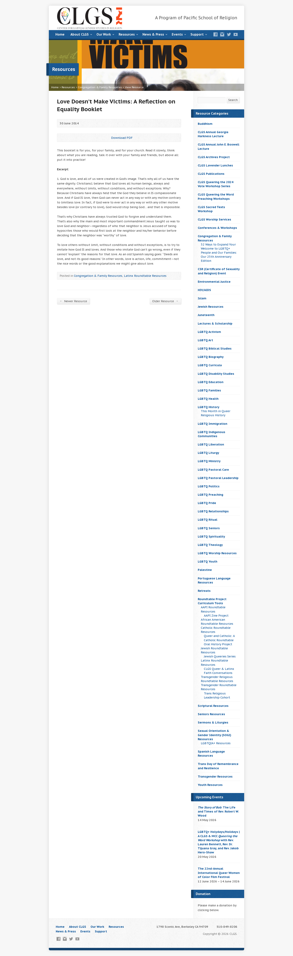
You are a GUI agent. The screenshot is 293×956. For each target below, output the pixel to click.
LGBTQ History (208, 407)
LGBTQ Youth (207, 561)
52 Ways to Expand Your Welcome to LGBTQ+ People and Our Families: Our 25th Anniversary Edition (219, 252)
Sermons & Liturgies (213, 722)
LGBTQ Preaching (210, 494)
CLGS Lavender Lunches (215, 165)
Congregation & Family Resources (100, 87)
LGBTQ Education (210, 382)
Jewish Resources (210, 307)
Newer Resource (73, 301)
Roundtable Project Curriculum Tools (212, 601)
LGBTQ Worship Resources (217, 553)
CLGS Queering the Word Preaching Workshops (216, 196)
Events (177, 34)
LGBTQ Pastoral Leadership (218, 478)
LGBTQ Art (205, 340)
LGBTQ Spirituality (211, 536)
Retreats (204, 591)
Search (233, 100)
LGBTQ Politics (209, 486)
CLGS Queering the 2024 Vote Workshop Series (215, 184)
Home (60, 34)
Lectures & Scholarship (215, 323)
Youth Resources (210, 785)
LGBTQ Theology (210, 545)
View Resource (134, 87)
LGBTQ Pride (207, 503)
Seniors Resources (211, 714)
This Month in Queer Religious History (215, 413)
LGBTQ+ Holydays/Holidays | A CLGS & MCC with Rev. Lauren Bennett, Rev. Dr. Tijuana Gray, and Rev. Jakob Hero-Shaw (219, 842)
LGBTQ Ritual (207, 519)
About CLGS (79, 34)
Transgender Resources (215, 776)
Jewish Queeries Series (220, 656)
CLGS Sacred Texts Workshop (211, 209)
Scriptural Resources (213, 706)
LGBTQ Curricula (210, 365)
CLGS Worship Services (214, 219)
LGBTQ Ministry (209, 461)
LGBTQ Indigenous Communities (211, 434)
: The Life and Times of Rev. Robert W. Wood (218, 811)
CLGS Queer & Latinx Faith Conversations (219, 671)
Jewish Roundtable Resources (214, 650)
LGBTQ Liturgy (208, 453)
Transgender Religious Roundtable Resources (217, 679)
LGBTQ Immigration (212, 424)
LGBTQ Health (208, 399)
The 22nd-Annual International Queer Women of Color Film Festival (219, 873)
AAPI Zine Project (216, 615)
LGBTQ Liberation (211, 444)
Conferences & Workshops (217, 228)
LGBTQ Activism (209, 332)
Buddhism (205, 124)
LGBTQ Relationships (213, 511)
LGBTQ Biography (211, 357)
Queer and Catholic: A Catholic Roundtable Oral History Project (219, 640)
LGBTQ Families (209, 390)
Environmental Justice (214, 282)
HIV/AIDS (204, 290)
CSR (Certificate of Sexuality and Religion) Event (218, 271)
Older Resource (165, 301)
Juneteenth (206, 315)
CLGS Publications (211, 174)
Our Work (103, 34)
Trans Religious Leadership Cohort (217, 695)
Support (197, 34)
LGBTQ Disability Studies (216, 374)
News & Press (153, 34)
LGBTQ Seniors (209, 528)
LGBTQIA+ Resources (216, 743)
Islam (202, 298)
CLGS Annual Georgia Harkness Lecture (213, 134)
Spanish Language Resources (211, 753)
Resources (127, 34)
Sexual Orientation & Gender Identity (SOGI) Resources (214, 735)
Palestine (205, 570)
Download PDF (107, 137)
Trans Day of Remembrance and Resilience (218, 766)
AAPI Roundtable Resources (213, 609)
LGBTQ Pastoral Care (213, 469)
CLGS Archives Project (214, 157)
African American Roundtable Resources (217, 622)
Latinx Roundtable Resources (145, 276)
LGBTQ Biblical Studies (215, 348)
